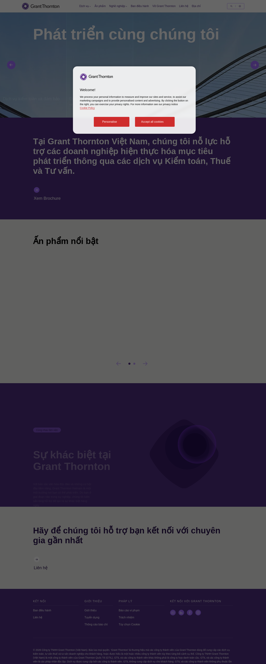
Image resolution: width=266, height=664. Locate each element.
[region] (134, 100)
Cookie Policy (87, 108)
